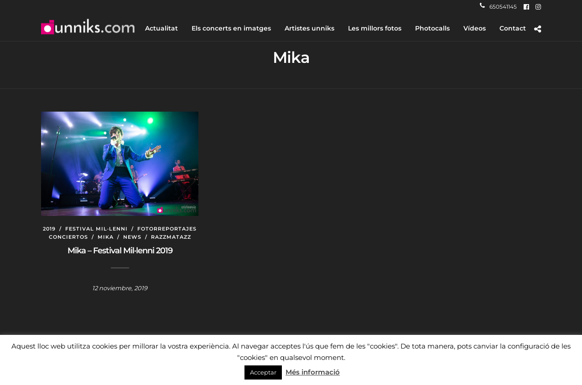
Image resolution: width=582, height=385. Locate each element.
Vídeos (474, 28)
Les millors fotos (374, 28)
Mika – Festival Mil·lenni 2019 (120, 251)
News (132, 237)
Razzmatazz (171, 237)
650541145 (498, 6)
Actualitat (161, 28)
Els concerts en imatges (231, 28)
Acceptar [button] (263, 372)
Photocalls (432, 28)
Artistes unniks (309, 28)
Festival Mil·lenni (96, 229)
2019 (49, 229)
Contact (512, 28)
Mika (106, 237)
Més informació (313, 372)
